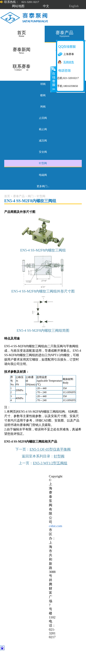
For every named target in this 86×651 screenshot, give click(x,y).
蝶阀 (43, 95)
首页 (7, 196)
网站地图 (18, 6)
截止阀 (43, 129)
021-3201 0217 (30, 2)
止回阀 (43, 118)
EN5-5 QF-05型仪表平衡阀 (50, 449)
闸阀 (43, 106)
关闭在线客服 (53, 79)
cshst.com (55, 526)
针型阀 (43, 163)
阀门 (31, 196)
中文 (46, 6)
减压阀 (43, 140)
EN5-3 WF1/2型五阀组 (50, 463)
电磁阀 (43, 174)
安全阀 (43, 151)
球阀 (43, 84)
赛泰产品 (19, 196)
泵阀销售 (68, 62)
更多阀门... (43, 186)
